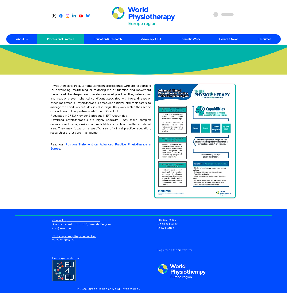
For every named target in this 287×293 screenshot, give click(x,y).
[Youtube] (80, 16)
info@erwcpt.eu (62, 228)
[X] (54, 16)
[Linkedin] (74, 16)
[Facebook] (60, 16)
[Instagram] (67, 16)
